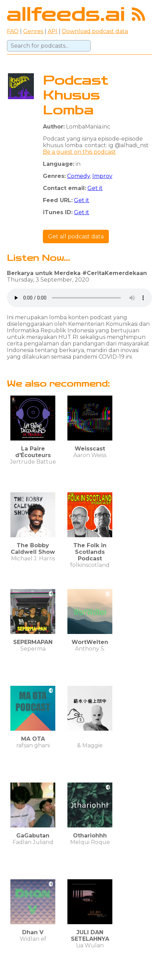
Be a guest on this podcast (79, 152)
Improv (102, 176)
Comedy (78, 176)
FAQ (13, 31)
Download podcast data (95, 31)
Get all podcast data (76, 236)
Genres (33, 31)
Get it (95, 188)
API (52, 31)
